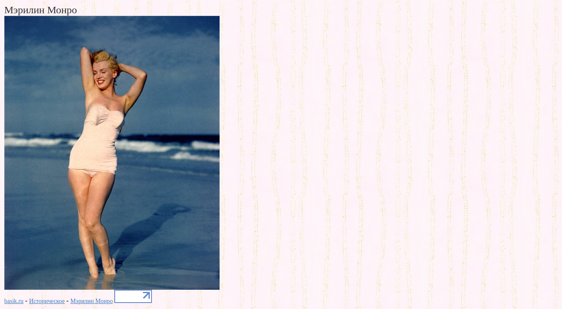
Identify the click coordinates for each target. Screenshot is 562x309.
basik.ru (14, 301)
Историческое (47, 301)
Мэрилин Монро (91, 301)
